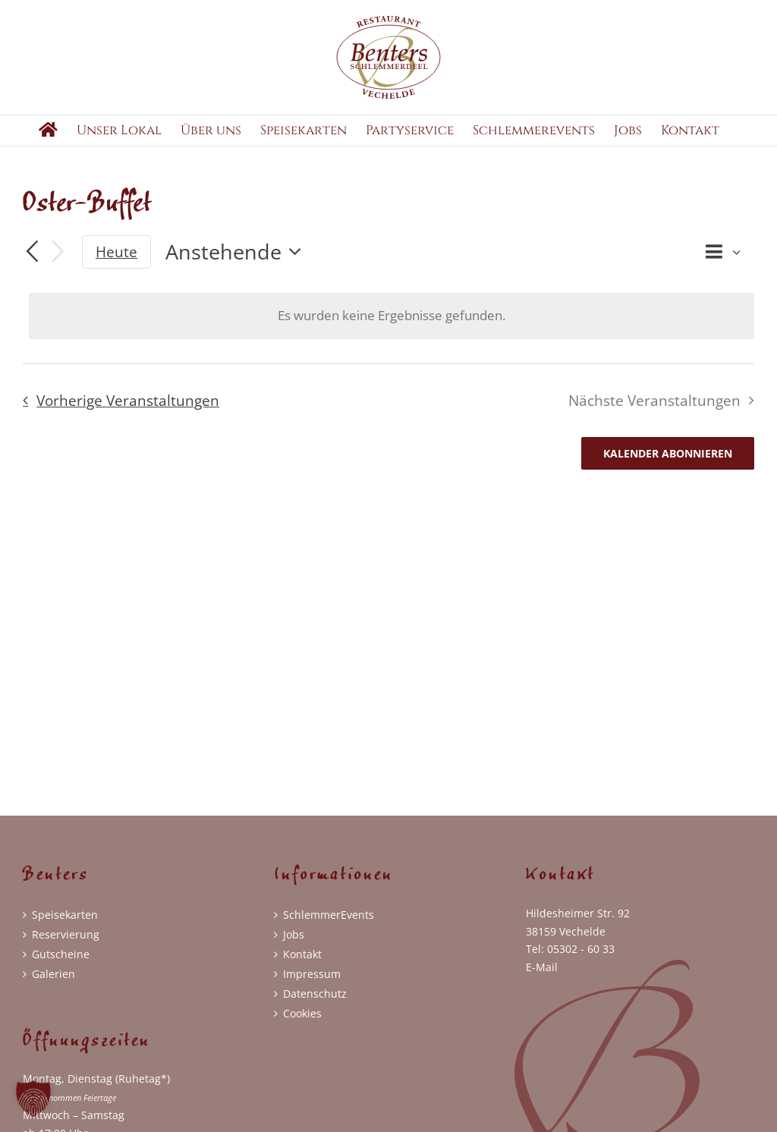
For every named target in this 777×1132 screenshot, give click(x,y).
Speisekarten (65, 927)
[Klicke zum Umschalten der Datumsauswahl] (237, 264)
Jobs (293, 946)
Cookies (302, 1025)
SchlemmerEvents (328, 927)
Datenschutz (315, 1005)
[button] (33, 1098)
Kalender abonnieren (667, 465)
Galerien (53, 986)
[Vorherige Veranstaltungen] (32, 265)
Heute (116, 264)
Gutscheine (61, 966)
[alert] (391, 328)
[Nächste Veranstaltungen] (58, 264)
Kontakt (302, 966)
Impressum (312, 986)
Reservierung (65, 946)
